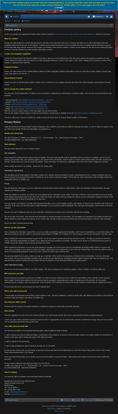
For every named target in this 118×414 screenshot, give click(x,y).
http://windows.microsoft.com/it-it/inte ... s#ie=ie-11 (35, 100)
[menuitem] (89, 17)
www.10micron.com (61, 34)
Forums (16, 17)
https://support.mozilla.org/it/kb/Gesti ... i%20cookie (29, 104)
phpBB (51, 406)
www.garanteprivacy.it (18, 394)
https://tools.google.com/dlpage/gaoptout (88, 113)
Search (9, 21)
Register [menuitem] (112, 17)
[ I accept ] (59, 8)
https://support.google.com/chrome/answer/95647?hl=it (31, 102)
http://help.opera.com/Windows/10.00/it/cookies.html (29, 106)
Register (27, 21)
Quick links (7, 17)
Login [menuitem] (107, 17)
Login (18, 21)
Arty (54, 408)
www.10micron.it (89, 34)
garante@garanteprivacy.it (19, 392)
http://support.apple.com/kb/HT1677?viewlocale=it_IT (29, 108)
